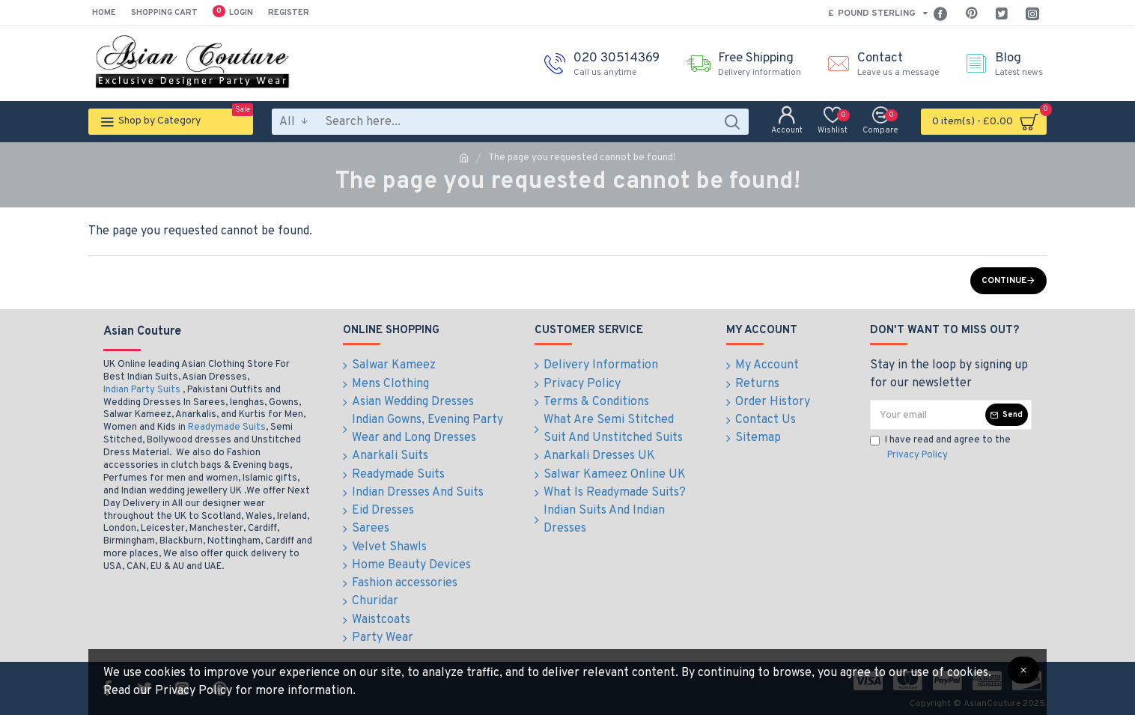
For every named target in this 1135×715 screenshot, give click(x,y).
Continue (1004, 281)
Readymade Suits (227, 427)
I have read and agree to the (940, 448)
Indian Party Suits (141, 390)
